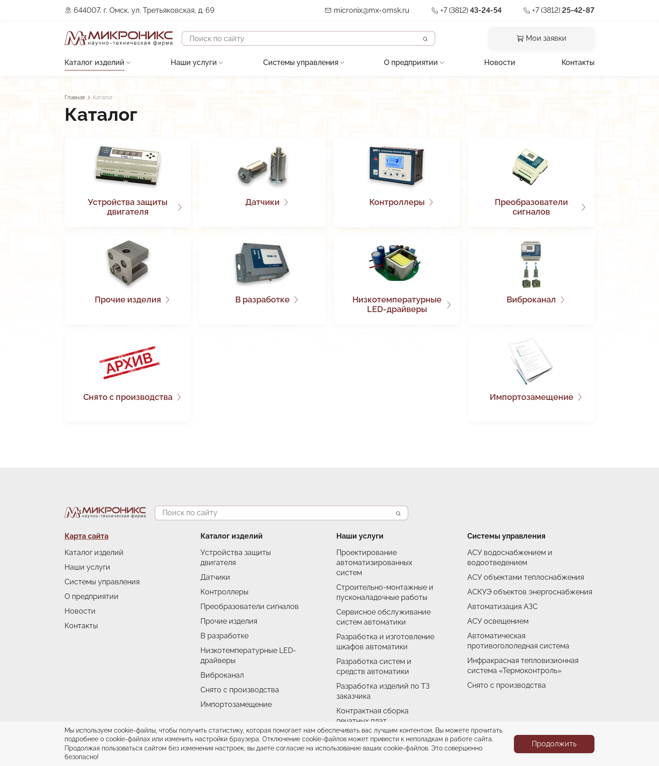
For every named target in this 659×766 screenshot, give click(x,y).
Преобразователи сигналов (531, 207)
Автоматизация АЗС (502, 606)
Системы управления (300, 62)
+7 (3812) (471, 10)
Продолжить (554, 743)
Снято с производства (128, 397)
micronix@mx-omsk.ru (372, 10)
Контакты (578, 62)
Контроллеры (397, 202)
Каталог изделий (94, 62)
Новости (499, 62)
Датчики (262, 202)
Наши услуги (194, 62)
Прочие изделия (128, 299)
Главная (75, 97)
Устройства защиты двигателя (127, 207)
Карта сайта (86, 536)
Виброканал (531, 299)
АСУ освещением (498, 621)
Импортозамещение (531, 397)
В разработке (262, 299)
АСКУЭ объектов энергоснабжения (529, 592)
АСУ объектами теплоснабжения (525, 577)
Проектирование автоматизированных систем (374, 562)
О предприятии (411, 62)
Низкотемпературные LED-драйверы (397, 304)
